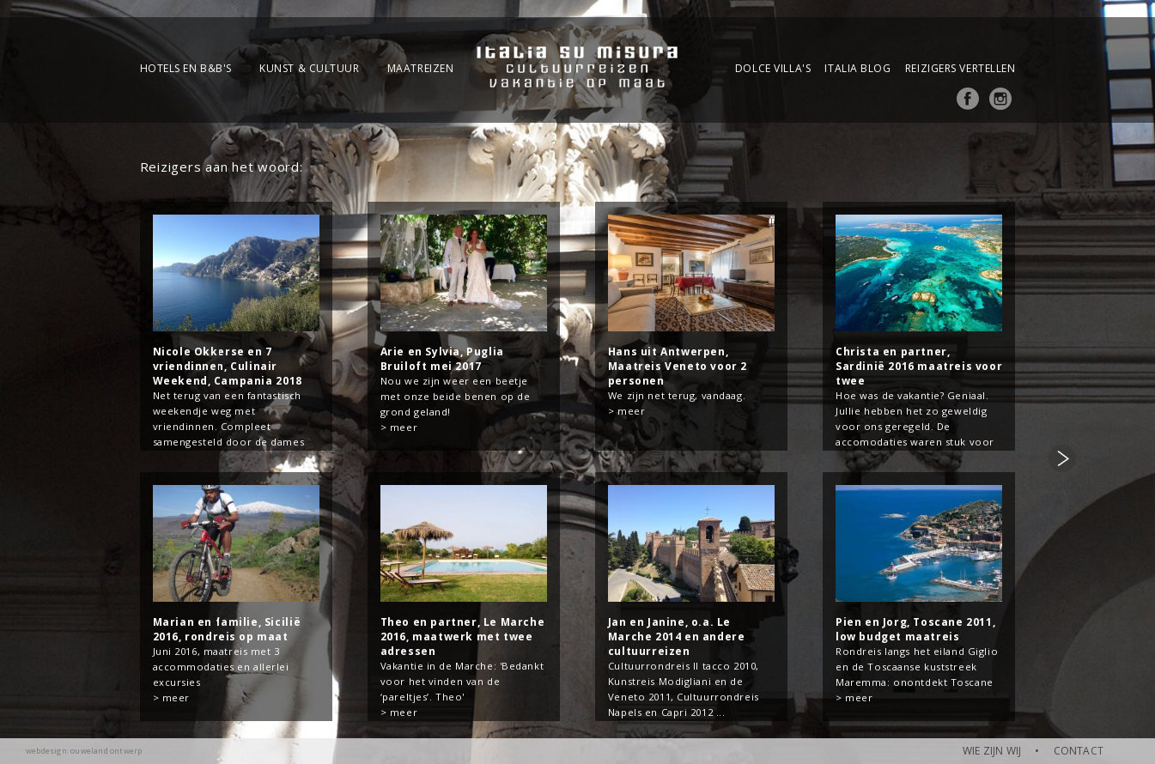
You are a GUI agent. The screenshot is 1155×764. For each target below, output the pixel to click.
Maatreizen (420, 68)
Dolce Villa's (773, 68)
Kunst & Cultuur (309, 68)
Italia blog (857, 68)
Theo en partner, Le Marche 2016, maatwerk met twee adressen (462, 636)
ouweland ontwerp (106, 750)
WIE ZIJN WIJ (992, 750)
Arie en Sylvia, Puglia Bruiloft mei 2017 (442, 358)
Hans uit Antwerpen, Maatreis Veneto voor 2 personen (677, 366)
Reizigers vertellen (960, 68)
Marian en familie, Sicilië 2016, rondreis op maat (227, 629)
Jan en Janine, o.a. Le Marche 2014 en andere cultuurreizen (676, 636)
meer (403, 427)
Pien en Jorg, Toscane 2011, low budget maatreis (915, 629)
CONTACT (1078, 750)
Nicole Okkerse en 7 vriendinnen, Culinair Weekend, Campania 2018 (227, 366)
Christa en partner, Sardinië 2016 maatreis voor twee (919, 366)
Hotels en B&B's (186, 68)
